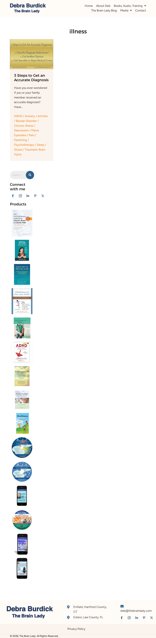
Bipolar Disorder (26, 121)
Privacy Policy (76, 629)
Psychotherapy (24, 145)
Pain (31, 135)
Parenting (20, 140)
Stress (18, 149)
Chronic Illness (23, 126)
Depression (21, 130)
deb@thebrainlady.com (136, 611)
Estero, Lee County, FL (88, 617)
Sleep (40, 145)
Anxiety (30, 116)
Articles (43, 116)
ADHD (18, 116)
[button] (13, 196)
